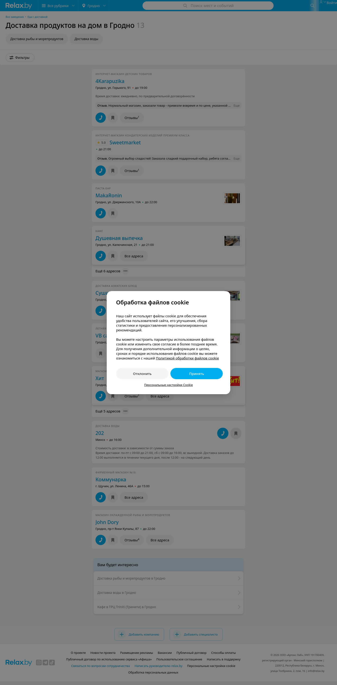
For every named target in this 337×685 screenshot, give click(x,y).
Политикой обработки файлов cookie (187, 358)
